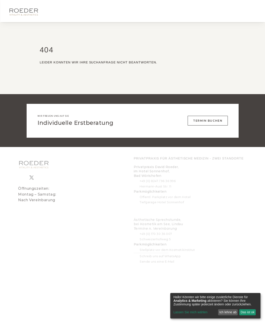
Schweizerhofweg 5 (155, 236)
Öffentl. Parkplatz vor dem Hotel (165, 194)
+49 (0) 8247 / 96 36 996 (158, 178)
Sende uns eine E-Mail (157, 259)
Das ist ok (247, 312)
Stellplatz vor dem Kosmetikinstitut (167, 247)
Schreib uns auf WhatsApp (160, 254)
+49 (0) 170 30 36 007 (156, 231)
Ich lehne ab (227, 312)
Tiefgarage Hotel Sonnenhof (162, 200)
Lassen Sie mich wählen (190, 312)
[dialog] (215, 305)
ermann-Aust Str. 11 (156, 184)
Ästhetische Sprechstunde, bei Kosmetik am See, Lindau (158, 221)
